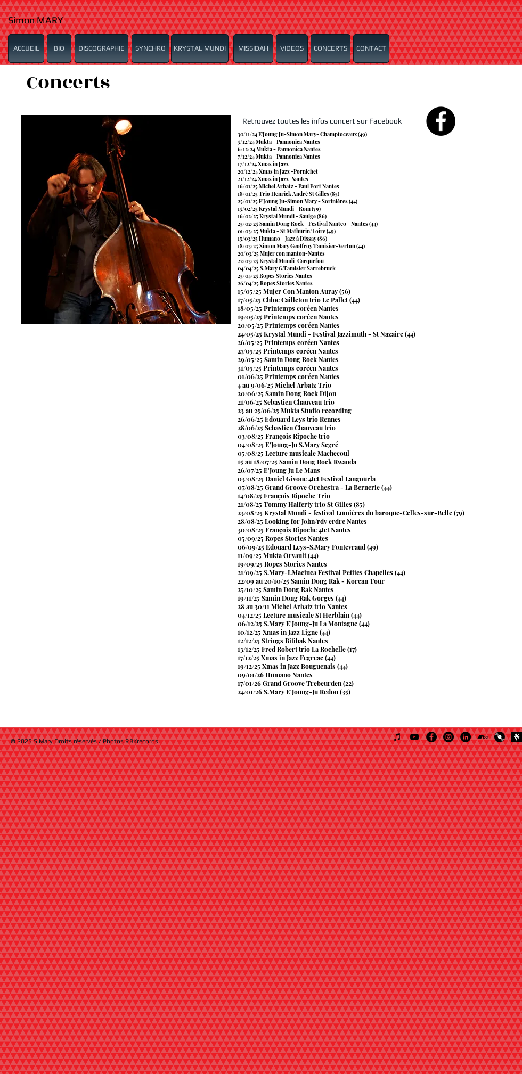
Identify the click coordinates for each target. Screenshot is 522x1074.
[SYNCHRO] (150, 48)
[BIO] (59, 48)
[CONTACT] (371, 48)
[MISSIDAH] (253, 48)
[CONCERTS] (330, 48)
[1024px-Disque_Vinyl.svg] (499, 737)
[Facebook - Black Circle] (440, 121)
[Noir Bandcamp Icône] (482, 737)
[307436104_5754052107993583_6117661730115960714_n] (516, 737)
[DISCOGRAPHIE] (101, 48)
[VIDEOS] (292, 48)
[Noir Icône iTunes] (397, 737)
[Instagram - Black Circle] (448, 737)
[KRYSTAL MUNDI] (200, 48)
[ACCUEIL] (26, 48)
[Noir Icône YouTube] (414, 737)
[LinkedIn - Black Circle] (465, 737)
